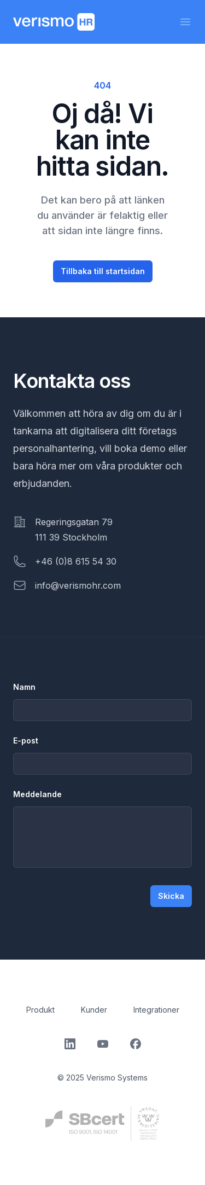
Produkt (40, 1009)
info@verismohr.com (78, 585)
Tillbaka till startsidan (103, 271)
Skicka (171, 896)
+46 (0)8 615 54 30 (75, 561)
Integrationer (156, 1009)
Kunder (94, 1009)
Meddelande (37, 794)
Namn (24, 687)
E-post (25, 740)
